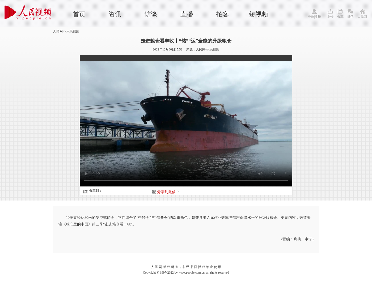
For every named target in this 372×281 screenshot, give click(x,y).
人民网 (362, 17)
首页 (79, 14)
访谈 (151, 14)
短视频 (258, 14)
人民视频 (72, 31)
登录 (311, 17)
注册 (318, 17)
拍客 (222, 14)
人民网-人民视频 (207, 49)
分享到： (95, 191)
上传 (330, 17)
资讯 (115, 14)
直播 (186, 14)
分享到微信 (168, 192)
